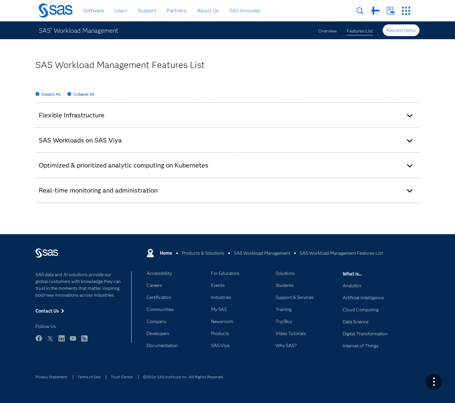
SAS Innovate (244, 10)
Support (147, 10)
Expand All (50, 94)
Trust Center (122, 376)
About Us (208, 10)
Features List (360, 31)
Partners (177, 10)
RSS (84, 341)
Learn (120, 10)
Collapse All (83, 94)
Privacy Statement (51, 376)
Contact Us (391, 11)
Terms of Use (89, 376)
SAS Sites (406, 11)
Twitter (50, 341)
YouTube (73, 341)
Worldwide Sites (375, 11)
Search (360, 11)
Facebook (39, 341)
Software (93, 10)
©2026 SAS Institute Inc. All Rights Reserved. (183, 376)
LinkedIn (61, 341)
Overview (327, 31)
